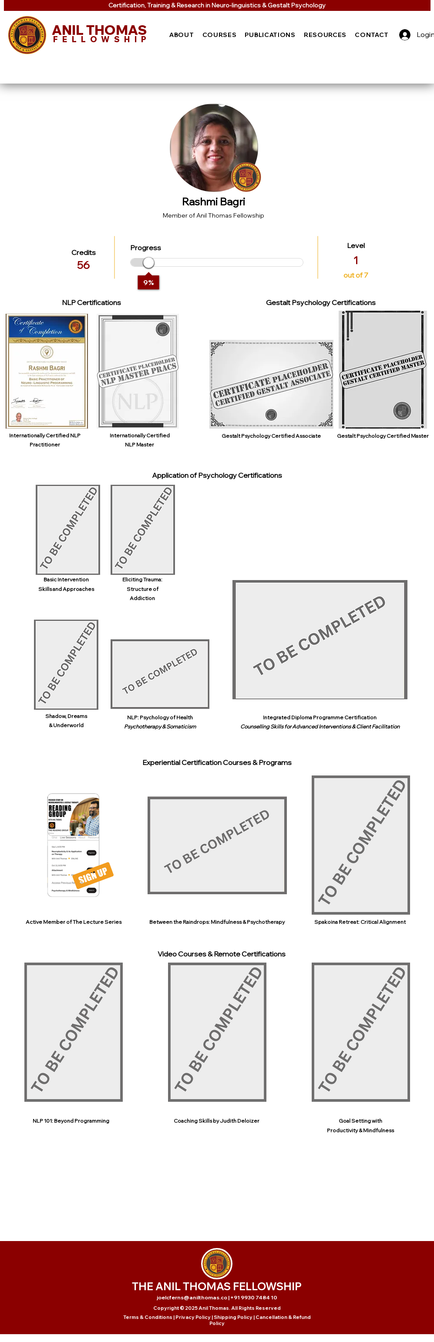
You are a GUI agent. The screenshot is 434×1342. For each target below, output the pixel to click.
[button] (181, 35)
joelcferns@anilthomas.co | (193, 1297)
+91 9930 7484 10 (253, 1297)
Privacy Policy (193, 1317)
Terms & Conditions (147, 1317)
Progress (145, 247)
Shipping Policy (233, 1317)
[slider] (148, 262)
